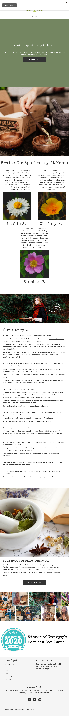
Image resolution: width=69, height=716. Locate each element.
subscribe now (34, 582)
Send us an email (44, 664)
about (8, 667)
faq (6, 673)
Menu (34, 16)
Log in (8, 679)
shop (7, 670)
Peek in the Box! (34, 59)
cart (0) (8, 676)
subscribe (10, 664)
